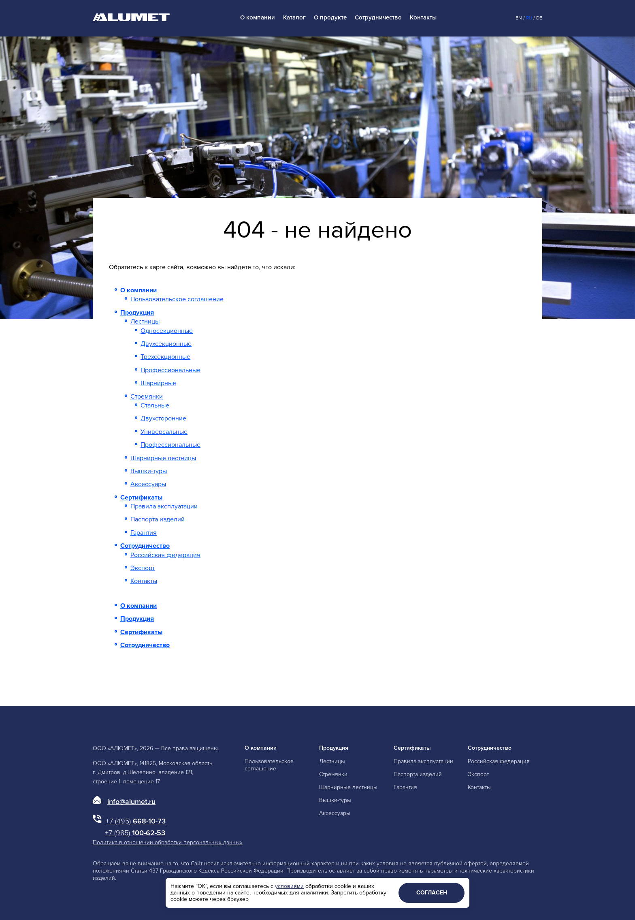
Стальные (155, 405)
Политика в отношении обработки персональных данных (168, 842)
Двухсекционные (166, 344)
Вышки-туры (148, 471)
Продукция (137, 313)
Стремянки (146, 396)
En (519, 18)
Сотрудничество (378, 17)
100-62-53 (135, 832)
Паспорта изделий (157, 519)
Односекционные (167, 331)
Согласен (431, 892)
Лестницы (145, 321)
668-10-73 (136, 821)
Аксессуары (148, 484)
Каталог (294, 17)
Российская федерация (165, 555)
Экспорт (142, 568)
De (539, 18)
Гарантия (143, 533)
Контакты (423, 17)
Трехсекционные (165, 357)
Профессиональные (170, 370)
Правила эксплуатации (164, 506)
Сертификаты (141, 497)
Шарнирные (158, 383)
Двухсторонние (163, 418)
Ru (529, 18)
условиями (289, 886)
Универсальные (164, 432)
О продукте (330, 17)
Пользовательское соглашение (177, 299)
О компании (257, 17)
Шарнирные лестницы (163, 458)
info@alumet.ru (131, 801)
